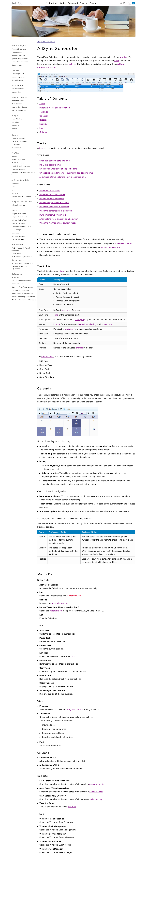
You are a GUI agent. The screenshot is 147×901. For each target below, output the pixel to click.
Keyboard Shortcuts (19, 141)
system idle (107, 324)
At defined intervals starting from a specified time (62, 177)
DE (130, 3)
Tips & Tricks (16, 253)
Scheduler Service (18, 205)
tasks (116, 60)
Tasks (42, 103)
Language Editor (18, 233)
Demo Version (17, 65)
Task (13, 187)
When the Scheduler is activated (54, 206)
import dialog (55, 610)
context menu (47, 356)
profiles (123, 57)
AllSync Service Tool (110, 247)
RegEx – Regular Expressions (22, 293)
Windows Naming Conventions (23, 297)
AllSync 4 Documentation (46, 42)
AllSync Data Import (19, 217)
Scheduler (15, 183)
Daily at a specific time (50, 165)
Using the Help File (19, 110)
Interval (56, 324)
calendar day (96, 799)
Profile (14, 156)
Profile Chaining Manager (21, 166)
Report (14, 128)
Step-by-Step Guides (19, 107)
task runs (72, 806)
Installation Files (18, 89)
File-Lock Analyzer (18, 223)
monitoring (91, 324)
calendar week (96, 791)
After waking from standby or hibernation (58, 219)
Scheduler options (123, 243)
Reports (43, 120)
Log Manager (16, 230)
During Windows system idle (52, 215)
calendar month (96, 784)
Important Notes (18, 101)
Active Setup (16, 277)
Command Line (17, 148)
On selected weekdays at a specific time (58, 169)
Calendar (43, 116)
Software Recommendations (22, 263)
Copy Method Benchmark (21, 226)
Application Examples (20, 62)
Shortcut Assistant (18, 236)
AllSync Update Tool (19, 220)
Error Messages (17, 284)
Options (15, 135)
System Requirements (20, 59)
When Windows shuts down (52, 194)
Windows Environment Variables (24, 300)
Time (55, 315)
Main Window (17, 119)
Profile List (15, 125)
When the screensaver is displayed (55, 211)
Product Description (19, 49)
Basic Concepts (17, 104)
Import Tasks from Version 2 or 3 (24, 196)
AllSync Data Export (19, 214)
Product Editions (18, 52)
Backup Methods (18, 260)
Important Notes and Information (54, 107)
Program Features (18, 55)
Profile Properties (18, 160)
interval (81, 324)
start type (65, 310)
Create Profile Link (18, 169)
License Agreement (19, 77)
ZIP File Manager (18, 239)
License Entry (17, 92)
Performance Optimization (22, 257)
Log (13, 132)
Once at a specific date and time (54, 160)
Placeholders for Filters (20, 290)
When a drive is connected (51, 198)
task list (72, 64)
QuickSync (16, 145)
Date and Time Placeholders (22, 287)
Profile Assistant (18, 163)
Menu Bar (15, 122)
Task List (43, 112)
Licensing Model (18, 74)
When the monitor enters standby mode (57, 223)
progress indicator (75, 709)
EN (133, 3)
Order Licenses (17, 80)
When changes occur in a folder (54, 202)
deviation (69, 329)
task (41, 148)
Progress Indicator (19, 138)
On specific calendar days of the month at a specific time (66, 173)
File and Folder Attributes (21, 281)
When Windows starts (49, 190)
